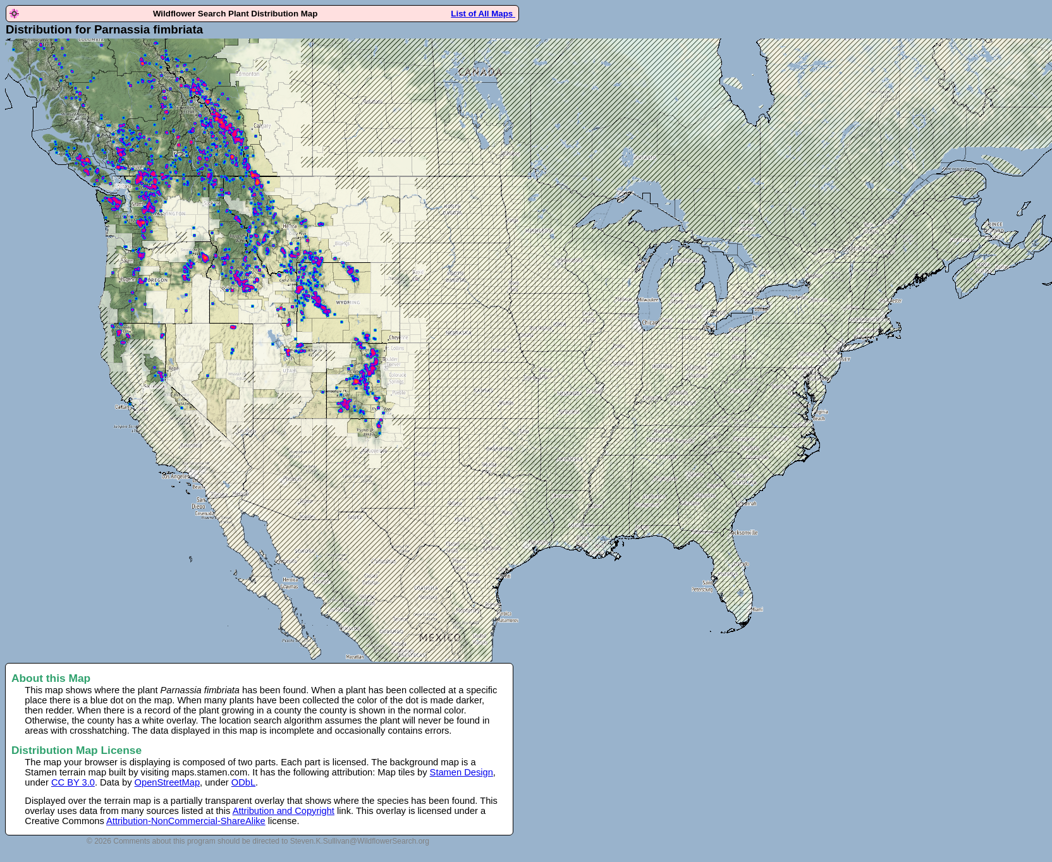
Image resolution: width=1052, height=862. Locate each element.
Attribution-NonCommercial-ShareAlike (186, 821)
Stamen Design (461, 772)
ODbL (243, 782)
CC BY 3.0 (73, 782)
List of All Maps (483, 13)
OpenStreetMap (167, 782)
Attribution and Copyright (283, 811)
